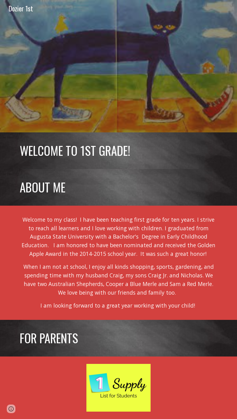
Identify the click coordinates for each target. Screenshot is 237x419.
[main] (118, 151)
